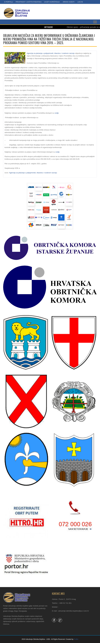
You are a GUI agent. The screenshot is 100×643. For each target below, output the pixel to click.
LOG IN (80, 2)
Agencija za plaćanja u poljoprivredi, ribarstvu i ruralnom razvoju (51, 53)
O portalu (8, 2)
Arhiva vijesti (68, 2)
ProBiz (76, 639)
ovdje (57, 113)
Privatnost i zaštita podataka (29, 2)
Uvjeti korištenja (52, 2)
